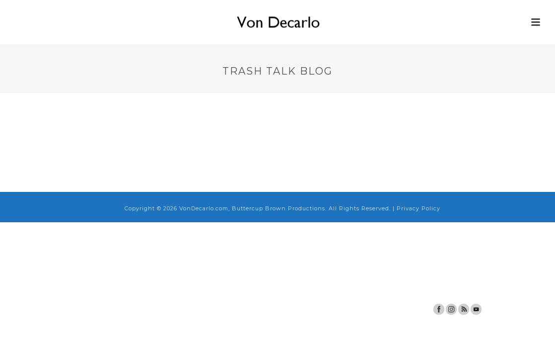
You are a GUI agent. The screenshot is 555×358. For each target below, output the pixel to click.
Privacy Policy (418, 208)
